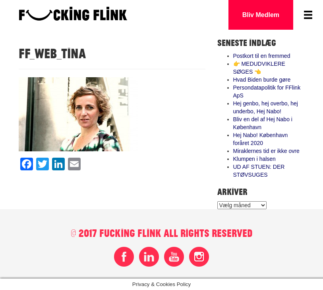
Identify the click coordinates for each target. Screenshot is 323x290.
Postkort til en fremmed (261, 56)
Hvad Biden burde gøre (262, 79)
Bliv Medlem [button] (260, 14)
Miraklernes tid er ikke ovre (266, 151)
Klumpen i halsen (254, 159)
